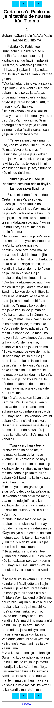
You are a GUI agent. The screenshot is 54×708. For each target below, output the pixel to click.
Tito (15, 4)
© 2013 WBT (27, 704)
